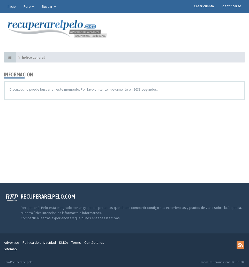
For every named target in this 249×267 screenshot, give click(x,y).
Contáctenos (94, 242)
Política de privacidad (39, 242)
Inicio (12, 6)
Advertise (11, 242)
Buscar (49, 6)
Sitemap (10, 249)
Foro (29, 6)
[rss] (240, 245)
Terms (76, 242)
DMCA (63, 242)
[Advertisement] (124, 141)
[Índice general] (10, 57)
